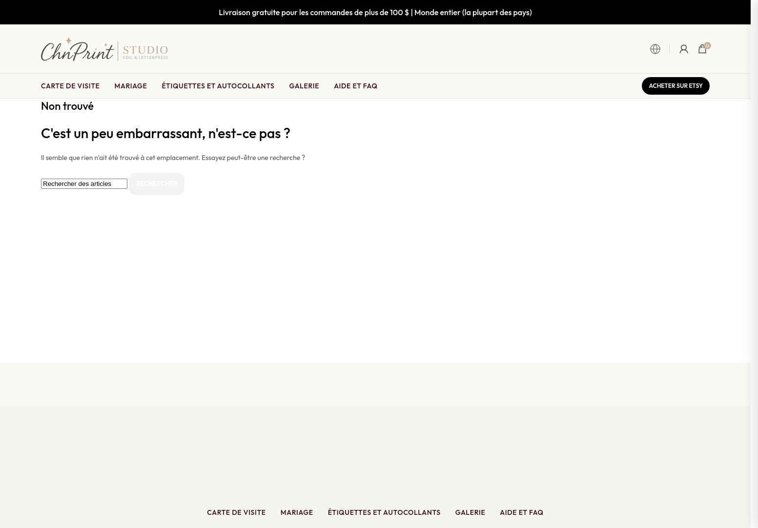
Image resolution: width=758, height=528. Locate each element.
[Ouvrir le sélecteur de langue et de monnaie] (660, 49)
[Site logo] (104, 47)
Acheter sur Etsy (676, 85)
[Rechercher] (84, 184)
